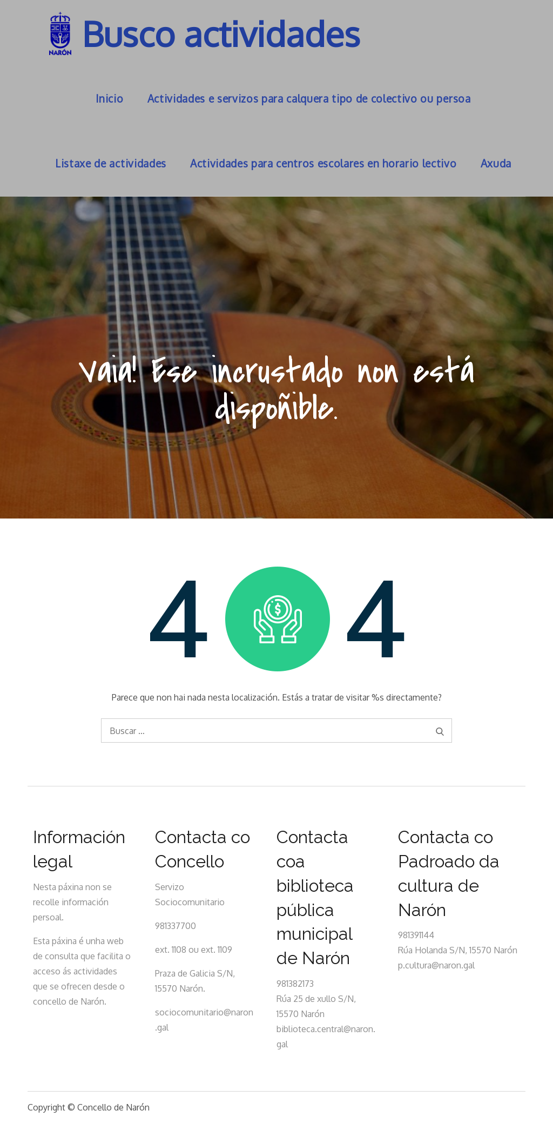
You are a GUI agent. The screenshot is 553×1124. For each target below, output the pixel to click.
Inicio (109, 98)
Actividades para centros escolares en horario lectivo (323, 163)
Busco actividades (221, 33)
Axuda (496, 163)
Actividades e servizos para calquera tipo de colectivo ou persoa (309, 98)
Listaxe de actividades (110, 163)
